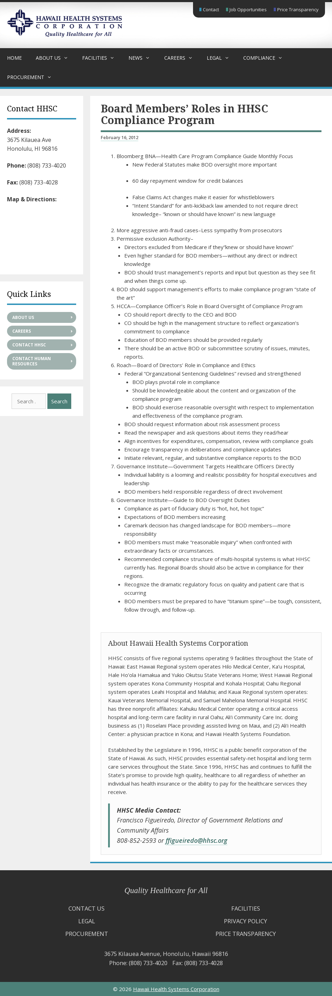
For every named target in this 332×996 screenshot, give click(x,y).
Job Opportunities (248, 9)
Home (14, 57)
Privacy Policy (245, 921)
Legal (221, 57)
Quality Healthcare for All (166, 890)
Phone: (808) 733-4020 (138, 963)
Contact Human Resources (31, 361)
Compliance (266, 57)
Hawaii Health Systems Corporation (176, 988)
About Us (55, 57)
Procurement (33, 77)
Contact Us (86, 908)
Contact (211, 9)
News (142, 57)
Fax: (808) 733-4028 (197, 963)
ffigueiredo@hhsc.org (196, 840)
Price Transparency (298, 9)
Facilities (101, 57)
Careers (182, 57)
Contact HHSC (29, 344)
